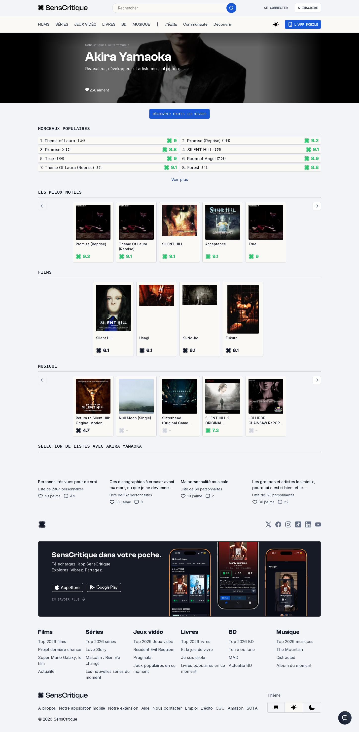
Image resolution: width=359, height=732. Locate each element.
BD (233, 632)
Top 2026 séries (101, 641)
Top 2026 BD (241, 641)
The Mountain (289, 649)
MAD (233, 657)
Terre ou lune (242, 649)
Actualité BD (240, 665)
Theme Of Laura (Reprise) (133, 246)
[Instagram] (288, 526)
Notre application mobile (82, 708)
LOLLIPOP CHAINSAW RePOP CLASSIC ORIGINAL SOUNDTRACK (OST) (265, 421)
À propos (47, 708)
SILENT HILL (172, 244)
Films (45, 632)
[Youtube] (318, 526)
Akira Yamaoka (118, 45)
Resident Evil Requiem (153, 649)
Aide (145, 708)
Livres (189, 632)
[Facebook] (278, 526)
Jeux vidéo (148, 632)
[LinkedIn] (308, 526)
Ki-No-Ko (190, 338)
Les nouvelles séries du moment (108, 674)
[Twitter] (268, 526)
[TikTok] (298, 526)
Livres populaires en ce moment (203, 668)
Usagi (144, 338)
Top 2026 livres (195, 641)
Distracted (285, 657)
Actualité (46, 671)
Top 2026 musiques (294, 641)
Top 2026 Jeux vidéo (153, 641)
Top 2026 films (52, 641)
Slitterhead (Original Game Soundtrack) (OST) (178, 421)
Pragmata (142, 657)
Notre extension (123, 708)
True (252, 244)
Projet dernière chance (59, 649)
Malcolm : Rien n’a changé (103, 660)
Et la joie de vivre (197, 649)
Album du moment (293, 665)
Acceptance (215, 244)
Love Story (96, 649)
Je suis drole (193, 657)
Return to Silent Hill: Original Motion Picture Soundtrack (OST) (93, 421)
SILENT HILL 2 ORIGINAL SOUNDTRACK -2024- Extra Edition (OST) (217, 421)
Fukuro (232, 338)
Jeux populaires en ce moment (154, 668)
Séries (94, 632)
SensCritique (94, 45)
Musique (287, 632)
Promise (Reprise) (91, 244)
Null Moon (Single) (135, 418)
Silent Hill (104, 338)
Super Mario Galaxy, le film (59, 660)
